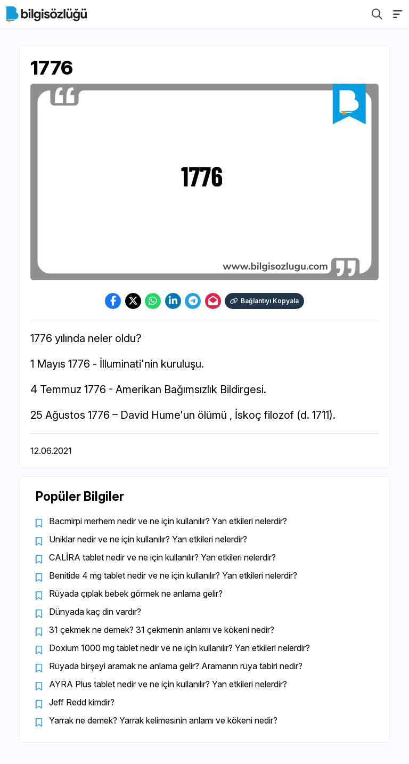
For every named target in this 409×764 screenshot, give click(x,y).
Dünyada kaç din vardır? (95, 611)
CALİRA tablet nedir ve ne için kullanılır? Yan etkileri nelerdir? (162, 557)
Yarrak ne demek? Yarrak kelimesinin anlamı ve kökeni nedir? (163, 720)
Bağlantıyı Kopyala (264, 301)
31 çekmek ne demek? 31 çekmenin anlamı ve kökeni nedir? (161, 629)
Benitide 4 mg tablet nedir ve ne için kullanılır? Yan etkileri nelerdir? (173, 575)
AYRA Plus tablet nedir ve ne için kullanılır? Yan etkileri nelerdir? (168, 684)
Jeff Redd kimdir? (81, 702)
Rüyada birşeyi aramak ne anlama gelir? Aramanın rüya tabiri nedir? (175, 666)
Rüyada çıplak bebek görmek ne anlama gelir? (136, 593)
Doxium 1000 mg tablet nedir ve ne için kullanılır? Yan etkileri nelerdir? (179, 648)
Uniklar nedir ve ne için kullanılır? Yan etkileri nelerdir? (148, 539)
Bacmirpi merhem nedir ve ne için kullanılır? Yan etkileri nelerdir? (168, 521)
